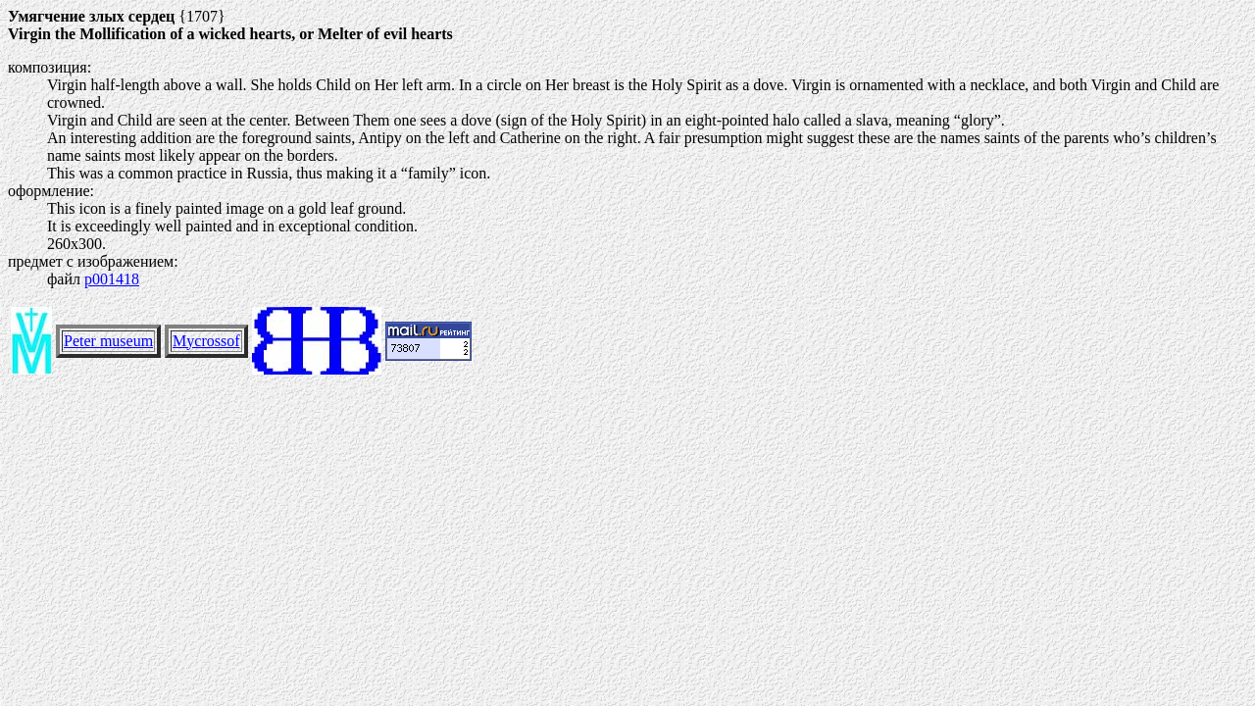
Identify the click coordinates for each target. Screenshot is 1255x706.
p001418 (111, 279)
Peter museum (108, 340)
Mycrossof (206, 340)
